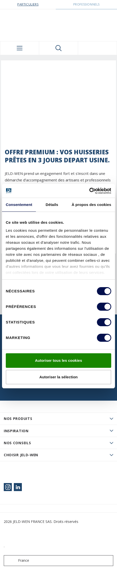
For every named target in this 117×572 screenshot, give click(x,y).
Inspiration (16, 430)
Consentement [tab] (19, 204)
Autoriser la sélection (58, 377)
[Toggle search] (58, 48)
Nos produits (18, 418)
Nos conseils (17, 442)
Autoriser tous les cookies (58, 360)
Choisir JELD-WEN (21, 454)
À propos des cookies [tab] (91, 204)
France (17, 560)
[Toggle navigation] (19, 48)
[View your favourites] (97, 48)
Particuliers (27, 4)
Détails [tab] (52, 204)
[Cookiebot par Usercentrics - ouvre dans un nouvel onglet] (89, 191)
